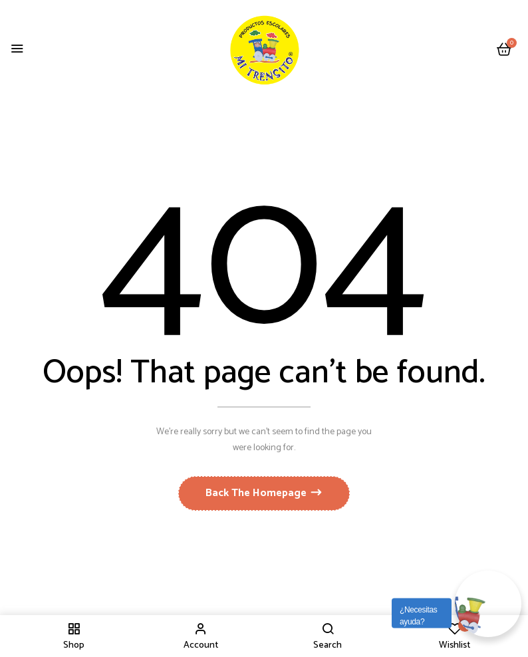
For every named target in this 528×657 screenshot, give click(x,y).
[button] (504, 50)
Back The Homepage (257, 493)
